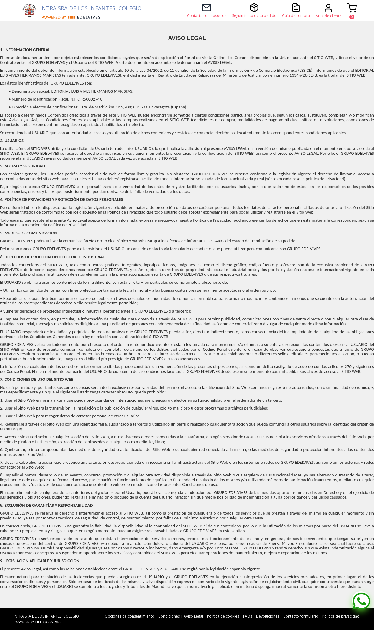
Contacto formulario (300, 616)
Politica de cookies (223, 616)
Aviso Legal (193, 616)
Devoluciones (267, 616)
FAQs (247, 616)
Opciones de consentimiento (129, 616)
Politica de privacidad (340, 616)
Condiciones (169, 616)
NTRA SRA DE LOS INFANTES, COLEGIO (92, 8)
